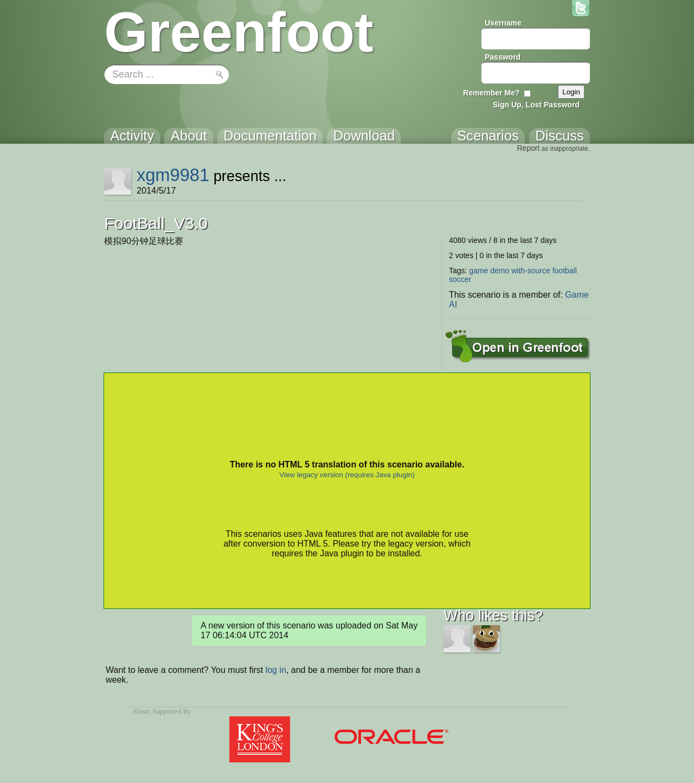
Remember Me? (491, 92)
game (478, 270)
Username (503, 22)
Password (502, 57)
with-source (530, 270)
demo (499, 270)
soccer (460, 279)
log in (276, 670)
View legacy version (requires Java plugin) (346, 475)
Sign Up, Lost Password (536, 104)
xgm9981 (173, 175)
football (564, 270)
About (140, 711)
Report (528, 148)
